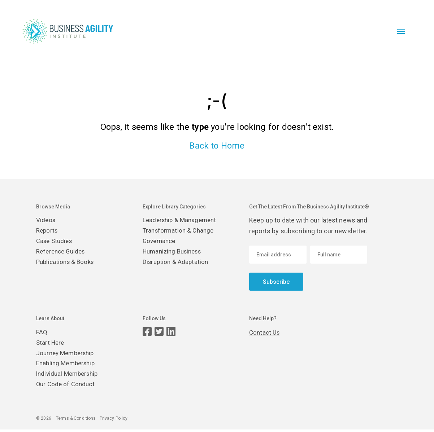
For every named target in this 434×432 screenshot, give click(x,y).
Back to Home (216, 146)
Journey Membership (67, 354)
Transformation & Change (180, 231)
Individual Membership (69, 375)
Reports (47, 231)
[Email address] (278, 255)
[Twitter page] (159, 331)
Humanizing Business (175, 252)
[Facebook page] (147, 331)
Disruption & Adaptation (177, 263)
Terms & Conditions (76, 420)
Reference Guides (62, 252)
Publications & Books (66, 263)
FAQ (41, 332)
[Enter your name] (339, 255)
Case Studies (55, 242)
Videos (46, 220)
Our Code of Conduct (66, 386)
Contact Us (265, 332)
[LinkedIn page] (171, 331)
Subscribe (276, 281)
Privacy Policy (114, 420)
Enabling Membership (67, 365)
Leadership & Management (181, 220)
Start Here (51, 343)
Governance (160, 242)
